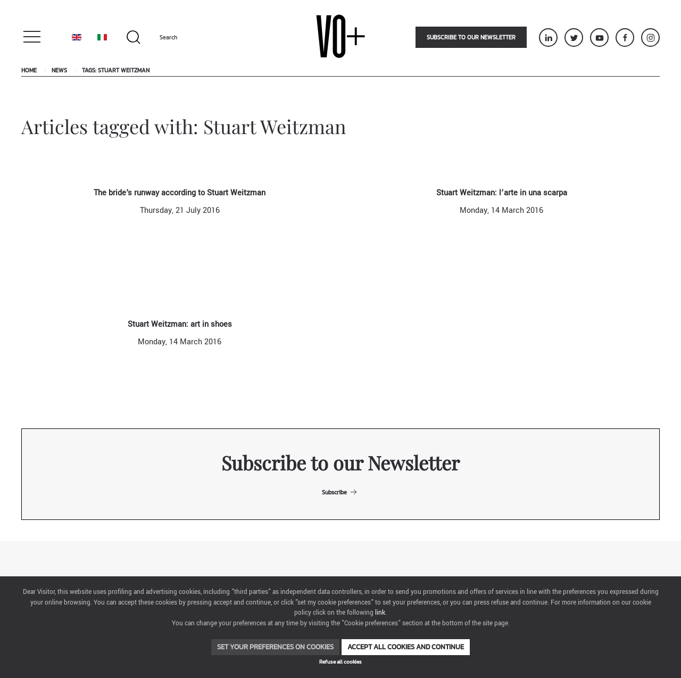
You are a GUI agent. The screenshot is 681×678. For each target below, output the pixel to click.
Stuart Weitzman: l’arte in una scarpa (501, 193)
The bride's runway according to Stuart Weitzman (179, 193)
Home (29, 70)
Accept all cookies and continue (405, 647)
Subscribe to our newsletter (471, 37)
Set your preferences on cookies (275, 647)
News (59, 70)
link (380, 612)
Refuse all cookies (340, 662)
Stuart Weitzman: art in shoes (180, 324)
